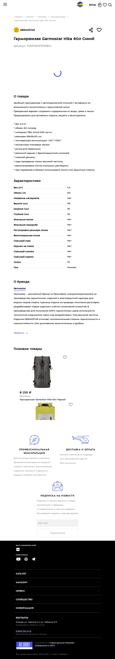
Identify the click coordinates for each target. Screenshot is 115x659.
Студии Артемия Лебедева (62, 643)
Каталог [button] (21, 573)
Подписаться (57, 533)
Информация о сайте (45, 646)
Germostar (20, 288)
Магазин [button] (21, 582)
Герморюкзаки (58, 17)
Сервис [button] (20, 591)
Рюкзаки (42, 17)
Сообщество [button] (24, 599)
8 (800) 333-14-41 (23, 631)
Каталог (30, 17)
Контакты (22, 617)
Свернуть (19, 333)
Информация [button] (25, 608)
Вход (92, 5)
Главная (18, 17)
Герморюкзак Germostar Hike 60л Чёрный (42, 400)
